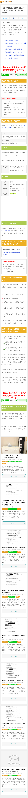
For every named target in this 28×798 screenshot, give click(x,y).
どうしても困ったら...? (11, 58)
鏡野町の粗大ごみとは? (11, 40)
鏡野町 (4, 463)
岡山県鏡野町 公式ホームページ (13, 52)
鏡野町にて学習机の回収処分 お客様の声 (14, 547)
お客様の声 (5, 461)
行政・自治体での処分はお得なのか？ (15, 55)
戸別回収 (23, 43)
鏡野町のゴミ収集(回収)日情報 (13, 49)
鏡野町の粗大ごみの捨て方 (12, 43)
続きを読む (18, 476)
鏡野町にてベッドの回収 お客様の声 (12, 680)
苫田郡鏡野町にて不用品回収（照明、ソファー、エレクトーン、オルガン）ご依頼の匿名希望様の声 (14, 503)
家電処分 (20, 461)
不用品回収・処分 (12, 461)
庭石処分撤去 (11, 596)
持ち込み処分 (8, 46)
